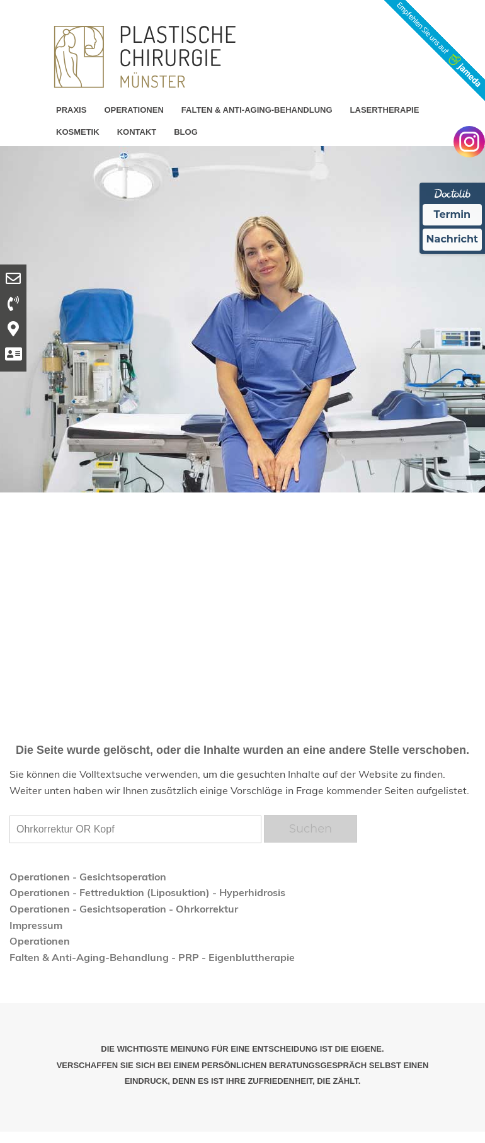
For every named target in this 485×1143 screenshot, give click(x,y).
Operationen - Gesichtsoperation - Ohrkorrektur (123, 908)
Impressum (35, 925)
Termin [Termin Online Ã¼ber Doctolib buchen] (452, 214)
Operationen (39, 941)
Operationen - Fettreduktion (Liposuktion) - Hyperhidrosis (147, 892)
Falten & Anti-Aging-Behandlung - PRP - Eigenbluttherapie (152, 957)
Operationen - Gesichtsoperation (87, 876)
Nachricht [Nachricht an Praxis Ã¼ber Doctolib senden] (452, 239)
